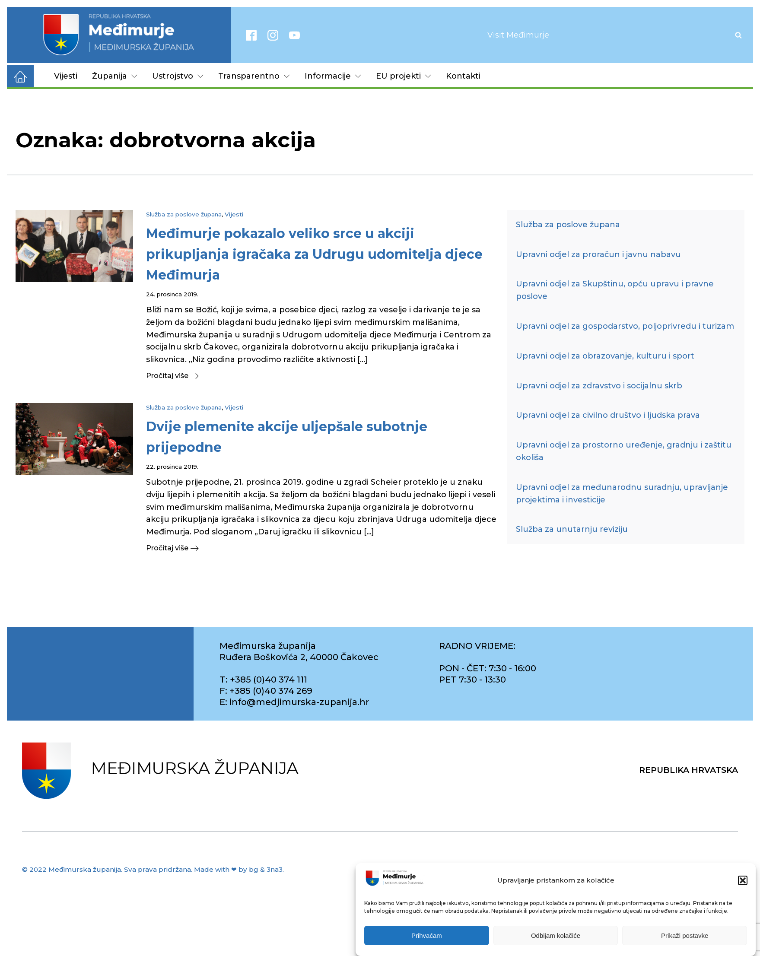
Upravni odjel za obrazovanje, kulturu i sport (605, 356)
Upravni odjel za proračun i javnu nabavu (598, 254)
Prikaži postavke (684, 935)
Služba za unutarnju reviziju (572, 529)
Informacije (333, 76)
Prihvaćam (426, 935)
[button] (742, 880)
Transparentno (254, 76)
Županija (114, 76)
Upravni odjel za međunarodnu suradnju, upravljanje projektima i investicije (622, 494)
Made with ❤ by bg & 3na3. (239, 869)
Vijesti (65, 76)
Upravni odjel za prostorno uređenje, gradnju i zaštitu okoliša (623, 451)
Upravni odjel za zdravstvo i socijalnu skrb (599, 386)
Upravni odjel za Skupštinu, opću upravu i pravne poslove (615, 290)
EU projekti (403, 76)
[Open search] (738, 35)
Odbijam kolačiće (555, 935)
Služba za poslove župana (184, 214)
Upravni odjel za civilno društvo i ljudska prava (608, 415)
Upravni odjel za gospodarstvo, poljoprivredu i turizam (625, 326)
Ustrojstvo (178, 76)
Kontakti (463, 76)
